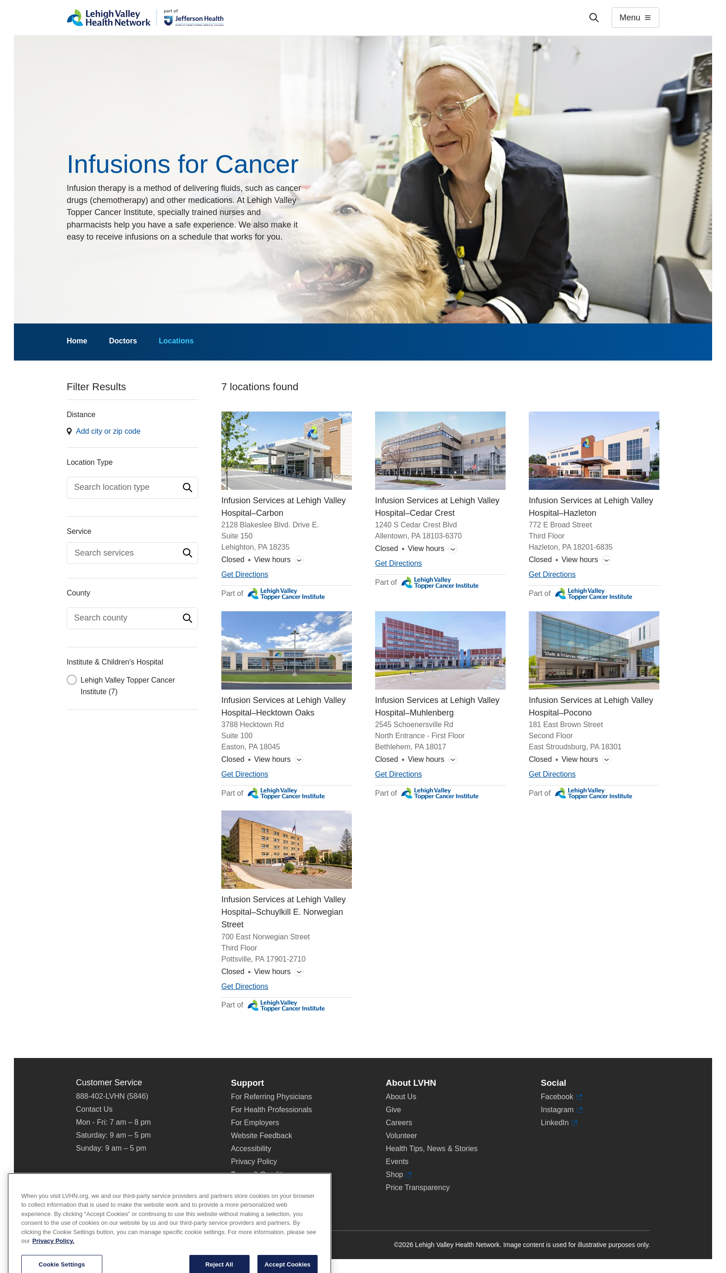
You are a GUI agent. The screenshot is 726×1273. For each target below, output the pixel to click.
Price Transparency (418, 1187)
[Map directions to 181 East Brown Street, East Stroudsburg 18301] (552, 774)
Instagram (561, 1109)
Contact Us (94, 1109)
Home (77, 341)
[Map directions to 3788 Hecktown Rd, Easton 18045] (244, 774)
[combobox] (132, 488)
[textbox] (128, 487)
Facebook (561, 1096)
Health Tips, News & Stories (431, 1149)
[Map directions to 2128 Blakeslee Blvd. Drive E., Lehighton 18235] (244, 575)
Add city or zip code (108, 431)
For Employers (255, 1123)
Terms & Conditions (263, 1174)
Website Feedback (261, 1136)
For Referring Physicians (271, 1097)
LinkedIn (559, 1122)
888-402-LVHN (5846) (112, 1096)
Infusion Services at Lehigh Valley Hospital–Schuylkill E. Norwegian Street (283, 912)
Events (397, 1161)
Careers (399, 1123)
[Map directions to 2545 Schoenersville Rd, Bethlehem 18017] (398, 774)
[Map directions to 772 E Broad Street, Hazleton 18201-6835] (552, 575)
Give (393, 1110)
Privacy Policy (254, 1161)
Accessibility (251, 1149)
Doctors (123, 341)
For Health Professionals (271, 1110)
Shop (399, 1174)
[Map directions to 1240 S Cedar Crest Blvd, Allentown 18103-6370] (398, 564)
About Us (401, 1097)
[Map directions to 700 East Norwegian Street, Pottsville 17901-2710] (244, 987)
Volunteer (401, 1136)
